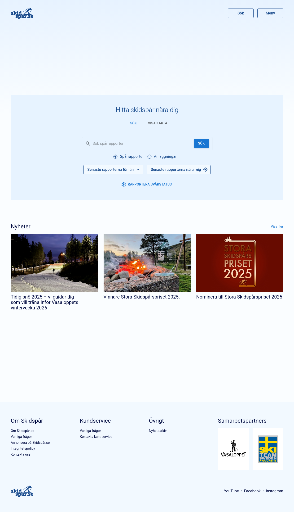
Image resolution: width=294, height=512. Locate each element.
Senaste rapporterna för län (113, 169)
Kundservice (95, 420)
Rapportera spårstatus (146, 184)
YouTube (231, 491)
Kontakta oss (21, 454)
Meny (270, 13)
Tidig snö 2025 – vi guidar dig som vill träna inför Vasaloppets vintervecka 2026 (45, 302)
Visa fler (277, 226)
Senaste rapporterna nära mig (179, 169)
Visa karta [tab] (157, 123)
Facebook (252, 491)
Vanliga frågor (21, 437)
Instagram (274, 491)
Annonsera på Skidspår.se (30, 442)
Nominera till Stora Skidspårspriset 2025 (239, 297)
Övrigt (156, 420)
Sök (240, 13)
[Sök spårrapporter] (142, 143)
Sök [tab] (133, 123)
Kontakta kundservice (96, 437)
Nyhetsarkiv (158, 431)
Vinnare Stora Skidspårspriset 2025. (142, 297)
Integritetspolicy (23, 448)
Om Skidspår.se (22, 431)
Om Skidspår (27, 420)
